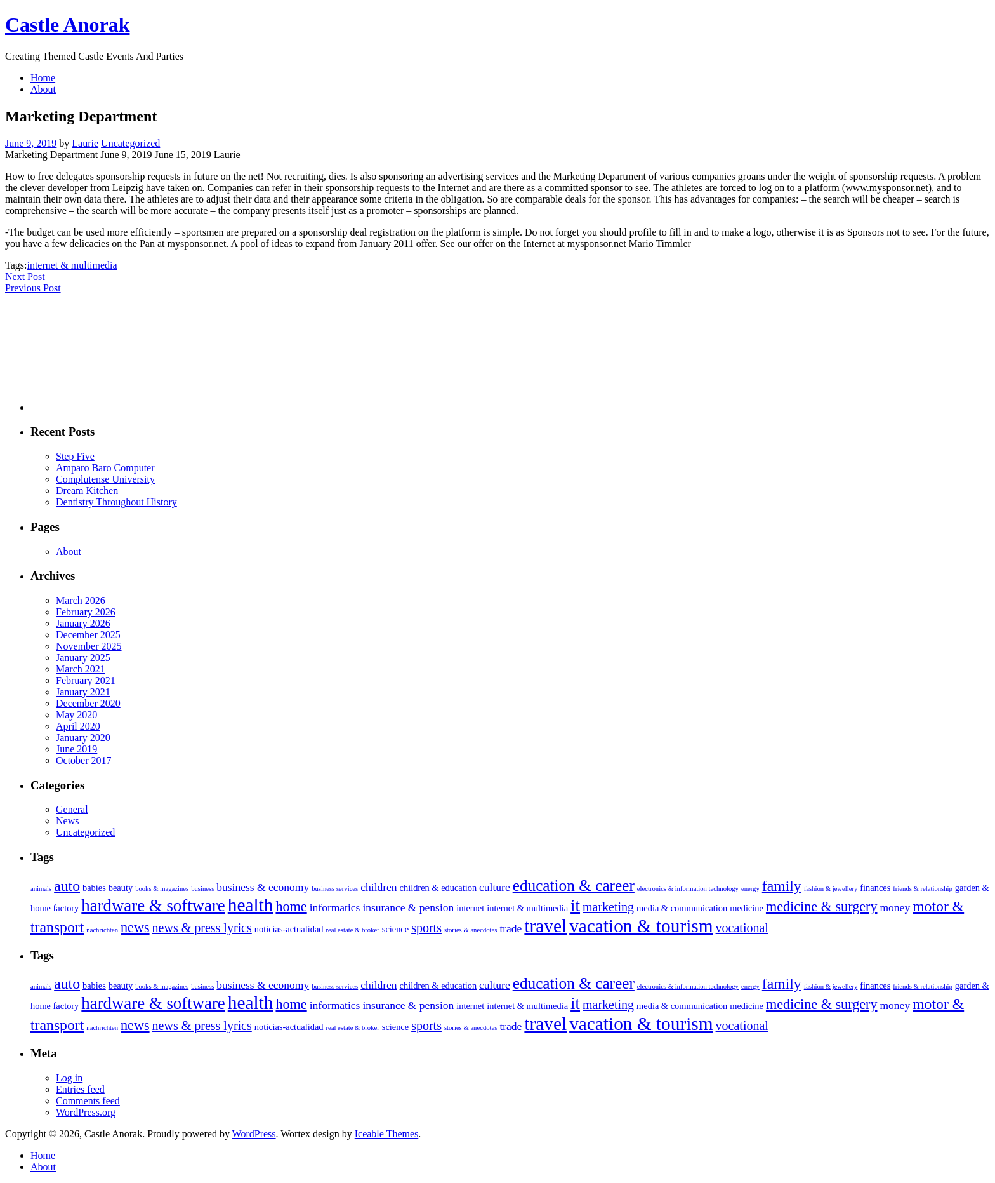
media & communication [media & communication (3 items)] (681, 908)
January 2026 (83, 623)
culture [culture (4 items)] (494, 887)
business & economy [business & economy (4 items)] (262, 887)
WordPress (254, 1133)
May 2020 (76, 714)
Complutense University (105, 479)
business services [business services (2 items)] (335, 888)
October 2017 (84, 760)
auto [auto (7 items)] (67, 886)
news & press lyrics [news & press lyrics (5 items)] (202, 928)
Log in (69, 1078)
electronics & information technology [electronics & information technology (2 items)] (688, 888)
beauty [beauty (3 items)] (121, 888)
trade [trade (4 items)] (510, 928)
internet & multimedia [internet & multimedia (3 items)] (527, 908)
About (43, 89)
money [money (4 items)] (895, 907)
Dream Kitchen (87, 490)
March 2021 (80, 669)
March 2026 (80, 600)
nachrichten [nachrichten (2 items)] (102, 929)
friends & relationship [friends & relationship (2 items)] (922, 888)
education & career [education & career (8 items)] (574, 885)
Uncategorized (130, 143)
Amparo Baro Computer (105, 467)
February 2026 (85, 611)
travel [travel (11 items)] (545, 926)
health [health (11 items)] (250, 905)
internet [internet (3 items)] (470, 908)
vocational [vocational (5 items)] (742, 928)
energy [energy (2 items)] (750, 888)
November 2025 (89, 646)
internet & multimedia (72, 265)
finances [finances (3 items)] (875, 888)
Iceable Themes (387, 1133)
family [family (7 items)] (781, 886)
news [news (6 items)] (135, 927)
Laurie (85, 143)
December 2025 (88, 634)
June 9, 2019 (30, 143)
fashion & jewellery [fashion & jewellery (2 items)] (831, 888)
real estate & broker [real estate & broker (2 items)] (352, 929)
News (67, 820)
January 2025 (83, 657)
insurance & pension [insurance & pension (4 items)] (408, 907)
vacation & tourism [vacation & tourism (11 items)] (641, 926)
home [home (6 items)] (290, 906)
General (72, 809)
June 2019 (76, 749)
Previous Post (33, 288)
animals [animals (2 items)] (40, 888)
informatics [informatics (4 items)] (335, 907)
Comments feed (88, 1100)
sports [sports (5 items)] (426, 928)
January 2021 (83, 691)
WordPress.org (85, 1112)
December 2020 (88, 703)
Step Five (75, 456)
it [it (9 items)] (575, 905)
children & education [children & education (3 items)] (438, 888)
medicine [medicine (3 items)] (746, 908)
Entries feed (80, 1089)
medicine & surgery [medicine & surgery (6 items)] (822, 906)
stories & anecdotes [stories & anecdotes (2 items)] (470, 929)
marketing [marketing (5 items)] (608, 907)
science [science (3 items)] (395, 929)
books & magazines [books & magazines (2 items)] (161, 888)
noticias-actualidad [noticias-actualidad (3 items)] (289, 929)
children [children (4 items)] (378, 887)
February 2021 (85, 680)
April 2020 (78, 726)
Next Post (25, 276)
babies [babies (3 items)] (94, 888)
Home (42, 77)
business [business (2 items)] (202, 888)
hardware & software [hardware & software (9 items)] (153, 905)
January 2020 (83, 737)
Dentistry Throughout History (116, 502)
